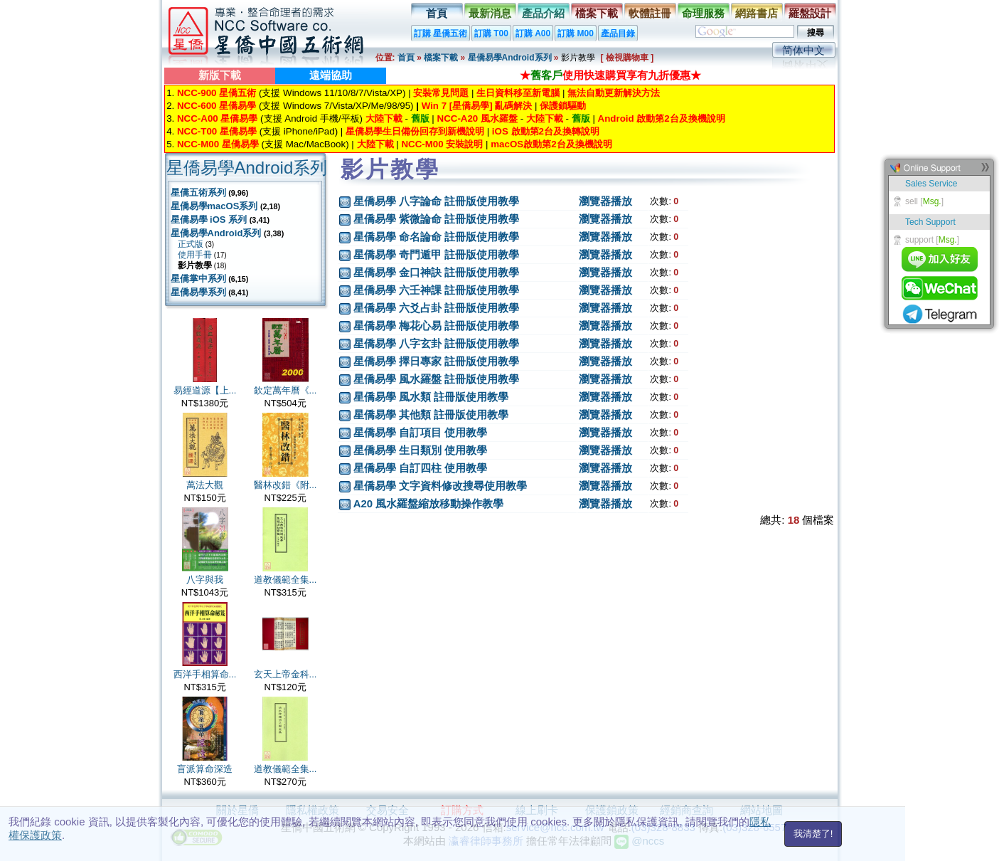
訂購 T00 (491, 33)
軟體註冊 (650, 13)
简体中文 (803, 50)
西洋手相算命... (205, 674)
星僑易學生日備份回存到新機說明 (415, 131)
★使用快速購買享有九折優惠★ (610, 75)
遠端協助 (330, 75)
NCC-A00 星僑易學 (217, 118)
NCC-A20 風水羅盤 (477, 118)
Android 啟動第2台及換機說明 (661, 118)
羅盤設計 (810, 13)
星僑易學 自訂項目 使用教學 (420, 432)
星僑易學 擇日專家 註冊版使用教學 (436, 361)
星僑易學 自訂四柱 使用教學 (420, 468)
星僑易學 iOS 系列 (209, 219)
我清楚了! (813, 833)
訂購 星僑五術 (440, 33)
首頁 (436, 13)
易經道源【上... (205, 390)
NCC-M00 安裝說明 (442, 144)
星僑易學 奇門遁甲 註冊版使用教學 (436, 254)
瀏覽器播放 (605, 201)
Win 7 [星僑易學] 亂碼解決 (477, 105)
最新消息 (490, 13)
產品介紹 (543, 13)
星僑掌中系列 (198, 278)
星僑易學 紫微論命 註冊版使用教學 (436, 219)
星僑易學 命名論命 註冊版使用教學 (436, 237)
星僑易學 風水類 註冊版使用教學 (430, 397)
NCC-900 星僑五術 (216, 93)
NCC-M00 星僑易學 (218, 144)
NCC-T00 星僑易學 (217, 131)
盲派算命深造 (205, 769)
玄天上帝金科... (285, 674)
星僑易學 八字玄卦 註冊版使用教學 (436, 343)
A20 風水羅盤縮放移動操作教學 (428, 503)
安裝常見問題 (441, 93)
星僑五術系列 (198, 192)
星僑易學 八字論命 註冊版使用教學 (436, 201)
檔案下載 (596, 13)
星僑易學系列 (198, 292)
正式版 (190, 244)
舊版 (420, 118)
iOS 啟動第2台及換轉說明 (545, 131)
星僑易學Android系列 (510, 58)
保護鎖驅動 (563, 105)
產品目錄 (618, 33)
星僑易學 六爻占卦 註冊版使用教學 (436, 308)
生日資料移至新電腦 (518, 93)
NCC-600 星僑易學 (216, 105)
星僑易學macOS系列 (214, 206)
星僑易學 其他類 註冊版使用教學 (430, 414)
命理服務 (703, 13)
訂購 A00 (532, 33)
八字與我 (204, 579)
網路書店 (756, 13)
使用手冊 (195, 255)
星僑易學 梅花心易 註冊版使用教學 (436, 325)
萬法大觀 (204, 485)
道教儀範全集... (285, 579)
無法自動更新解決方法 (613, 93)
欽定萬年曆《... (285, 390)
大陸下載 (383, 118)
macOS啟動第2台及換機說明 (551, 144)
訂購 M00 (575, 33)
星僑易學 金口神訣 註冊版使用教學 (436, 272)
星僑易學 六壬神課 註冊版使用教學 (436, 290)
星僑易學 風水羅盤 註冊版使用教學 (436, 379)
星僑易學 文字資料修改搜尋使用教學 (440, 486)
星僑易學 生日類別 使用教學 (420, 450)
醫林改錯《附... (285, 485)
